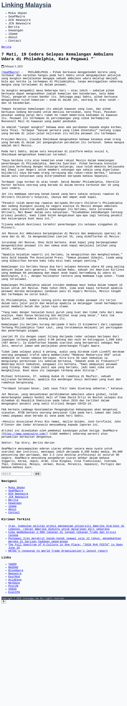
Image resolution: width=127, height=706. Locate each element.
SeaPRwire (16, 18)
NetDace (14, 682)
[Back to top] (3, 703)
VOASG (12, 689)
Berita (14, 30)
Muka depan (17, 13)
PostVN (13, 685)
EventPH (14, 693)
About (13, 42)
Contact (14, 47)
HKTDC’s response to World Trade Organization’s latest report (58, 644)
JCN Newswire (19, 26)
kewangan (15, 34)
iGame (13, 38)
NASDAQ (13, 663)
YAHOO (12, 659)
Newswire (15, 670)
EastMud (14, 674)
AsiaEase (15, 678)
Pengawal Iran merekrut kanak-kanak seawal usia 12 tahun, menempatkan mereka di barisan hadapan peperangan (64, 631)
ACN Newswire (19, 22)
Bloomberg (15, 666)
